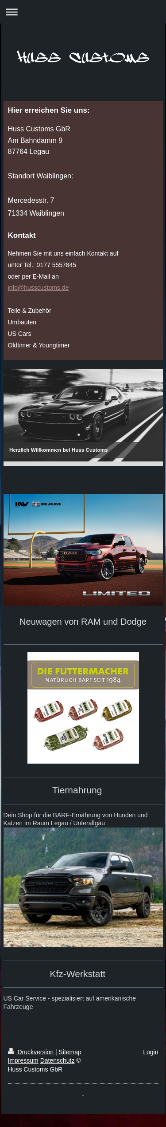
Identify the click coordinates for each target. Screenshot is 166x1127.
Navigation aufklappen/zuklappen (83, 11)
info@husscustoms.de (38, 287)
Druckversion (31, 1052)
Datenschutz (57, 1060)
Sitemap (70, 1052)
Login (150, 1052)
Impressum (23, 1060)
